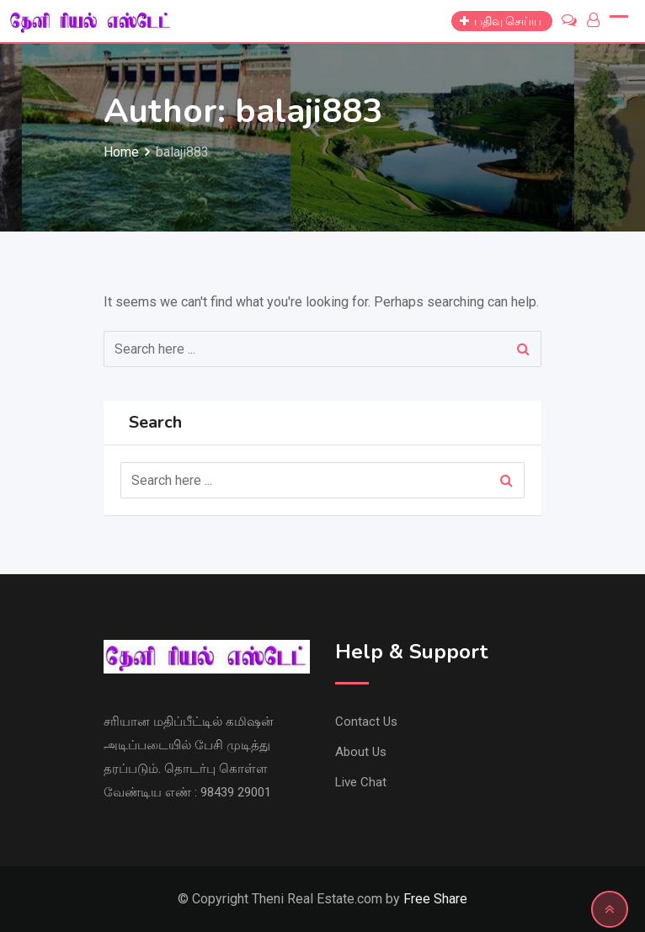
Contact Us (366, 721)
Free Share (435, 899)
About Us (360, 751)
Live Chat (360, 782)
